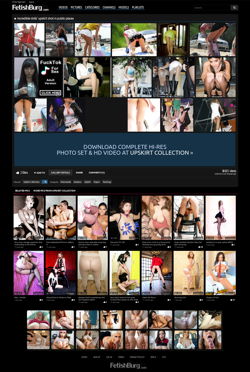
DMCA (153, 356)
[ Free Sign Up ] (18, 1)
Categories (92, 7)
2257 (164, 356)
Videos (63, 7)
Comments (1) (97, 172)
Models (123, 7)
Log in (31, 1)
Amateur (77, 181)
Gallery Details (60, 172)
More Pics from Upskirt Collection (54, 190)
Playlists (138, 7)
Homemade (66, 181)
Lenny (224, 173)
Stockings (107, 181)
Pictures (76, 7)
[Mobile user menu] (97, 7)
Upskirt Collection (31, 181)
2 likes (24, 172)
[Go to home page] (30, 8)
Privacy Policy (137, 356)
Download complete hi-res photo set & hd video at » (125, 149)
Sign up (96, 356)
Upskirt (87, 181)
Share (79, 172)
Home (84, 356)
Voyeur (97, 181)
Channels (109, 7)
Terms (121, 356)
